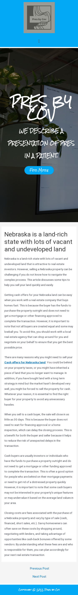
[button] (39, 41)
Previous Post (39, 568)
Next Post (39, 576)
